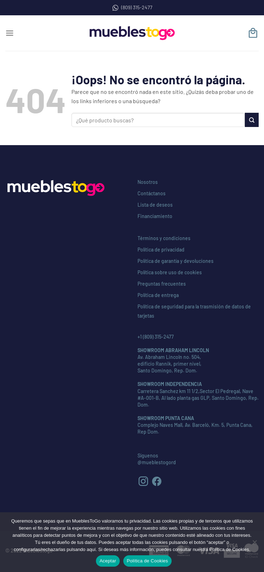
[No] (254, 544)
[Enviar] (252, 120)
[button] (9, 33)
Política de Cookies (147, 560)
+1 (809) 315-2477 (156, 337)
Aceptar (107, 560)
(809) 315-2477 (132, 7)
